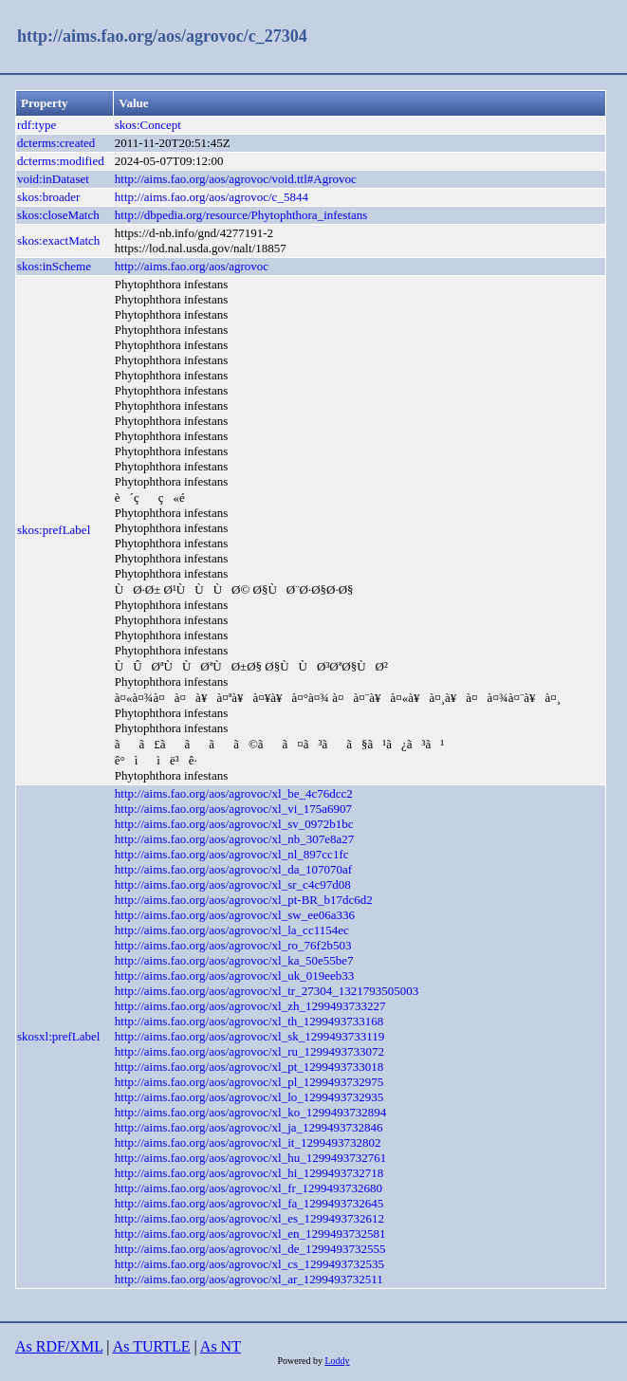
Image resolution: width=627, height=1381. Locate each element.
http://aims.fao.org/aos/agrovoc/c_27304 (162, 36)
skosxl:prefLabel (58, 1036)
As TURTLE (152, 1346)
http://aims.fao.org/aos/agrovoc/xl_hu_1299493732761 (250, 1158)
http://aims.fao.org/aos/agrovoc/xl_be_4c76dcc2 (234, 793)
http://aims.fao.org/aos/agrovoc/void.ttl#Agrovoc (236, 179)
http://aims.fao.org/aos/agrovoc (191, 266)
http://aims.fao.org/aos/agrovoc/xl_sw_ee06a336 (235, 915)
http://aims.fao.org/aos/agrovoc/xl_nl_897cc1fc (232, 854)
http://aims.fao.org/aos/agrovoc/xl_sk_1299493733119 (250, 1036)
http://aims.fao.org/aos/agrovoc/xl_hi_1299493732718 (249, 1173)
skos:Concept (148, 125)
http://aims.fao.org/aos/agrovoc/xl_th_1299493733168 (249, 1021)
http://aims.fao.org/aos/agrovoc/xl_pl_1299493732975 (249, 1082)
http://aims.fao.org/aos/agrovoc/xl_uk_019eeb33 (235, 975)
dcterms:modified (60, 161)
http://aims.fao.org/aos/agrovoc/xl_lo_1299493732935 (249, 1097)
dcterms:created (56, 143)
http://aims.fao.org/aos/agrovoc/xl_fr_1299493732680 (248, 1188)
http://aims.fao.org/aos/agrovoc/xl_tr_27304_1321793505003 (266, 991)
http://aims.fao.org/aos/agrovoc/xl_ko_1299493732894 (250, 1112)
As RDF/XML (58, 1346)
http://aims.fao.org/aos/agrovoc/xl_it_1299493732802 (248, 1142)
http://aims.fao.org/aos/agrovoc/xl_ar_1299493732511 (249, 1279)
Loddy (336, 1360)
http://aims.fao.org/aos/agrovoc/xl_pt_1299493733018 (249, 1066)
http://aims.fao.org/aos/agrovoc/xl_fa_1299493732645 (249, 1203)
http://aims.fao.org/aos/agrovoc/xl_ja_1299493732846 (249, 1127)
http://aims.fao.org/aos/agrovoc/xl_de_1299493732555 (250, 1249)
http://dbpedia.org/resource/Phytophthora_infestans (241, 215)
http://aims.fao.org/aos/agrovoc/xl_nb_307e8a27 (235, 839)
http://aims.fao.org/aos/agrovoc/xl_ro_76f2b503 (233, 945)
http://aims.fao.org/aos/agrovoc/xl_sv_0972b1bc (234, 824)
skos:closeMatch (58, 215)
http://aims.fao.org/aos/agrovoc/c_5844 (211, 197)
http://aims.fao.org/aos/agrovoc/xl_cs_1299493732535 (249, 1264)
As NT (220, 1346)
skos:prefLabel (53, 530)
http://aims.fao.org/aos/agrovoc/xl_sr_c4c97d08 (233, 884)
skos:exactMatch (58, 240)
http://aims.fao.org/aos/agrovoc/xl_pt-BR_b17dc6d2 (244, 900)
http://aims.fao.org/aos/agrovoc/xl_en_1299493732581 (250, 1233)
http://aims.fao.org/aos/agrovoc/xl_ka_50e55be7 (234, 960)
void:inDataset (53, 179)
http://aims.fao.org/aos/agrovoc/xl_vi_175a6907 (233, 808)
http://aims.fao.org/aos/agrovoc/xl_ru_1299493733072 (249, 1051)
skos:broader (48, 197)
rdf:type (36, 125)
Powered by (300, 1360)
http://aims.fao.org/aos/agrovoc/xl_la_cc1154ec (232, 930)
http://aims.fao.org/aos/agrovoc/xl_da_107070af (233, 869)
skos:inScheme (54, 266)
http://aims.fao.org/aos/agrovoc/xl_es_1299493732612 (249, 1218)
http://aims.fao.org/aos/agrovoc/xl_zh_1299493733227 (250, 1006)
